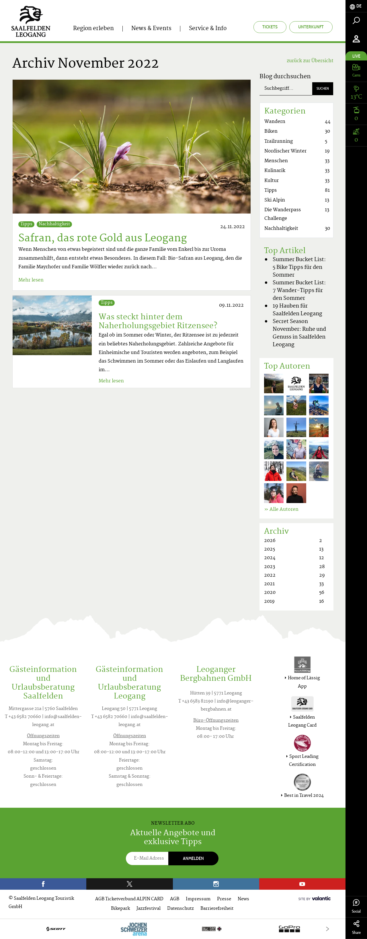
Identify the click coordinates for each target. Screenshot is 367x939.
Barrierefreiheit (216, 908)
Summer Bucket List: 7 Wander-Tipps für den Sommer (299, 291)
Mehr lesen (31, 280)
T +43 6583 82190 (195, 701)
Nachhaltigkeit (54, 224)
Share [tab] (356, 927)
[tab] (356, 6)
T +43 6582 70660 (23, 717)
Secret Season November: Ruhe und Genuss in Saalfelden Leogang (299, 333)
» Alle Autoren (281, 509)
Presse (224, 899)
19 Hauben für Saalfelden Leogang (297, 310)
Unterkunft (311, 27)
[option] (172, 929)
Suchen (323, 88)
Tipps (26, 224)
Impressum (198, 899)
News (243, 899)
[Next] (327, 929)
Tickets (270, 27)
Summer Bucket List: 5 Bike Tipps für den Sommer (299, 267)
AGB (174, 899)
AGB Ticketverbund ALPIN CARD (129, 899)
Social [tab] (356, 906)
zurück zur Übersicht (310, 61)
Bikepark (120, 908)
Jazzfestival (148, 908)
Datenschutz (180, 908)
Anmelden (193, 858)
